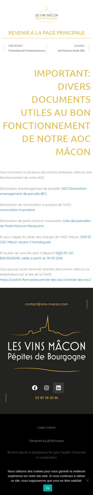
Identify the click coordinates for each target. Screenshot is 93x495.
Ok (48, 488)
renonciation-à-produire (17, 210)
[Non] (87, 480)
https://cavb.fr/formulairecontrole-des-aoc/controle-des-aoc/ (45, 279)
